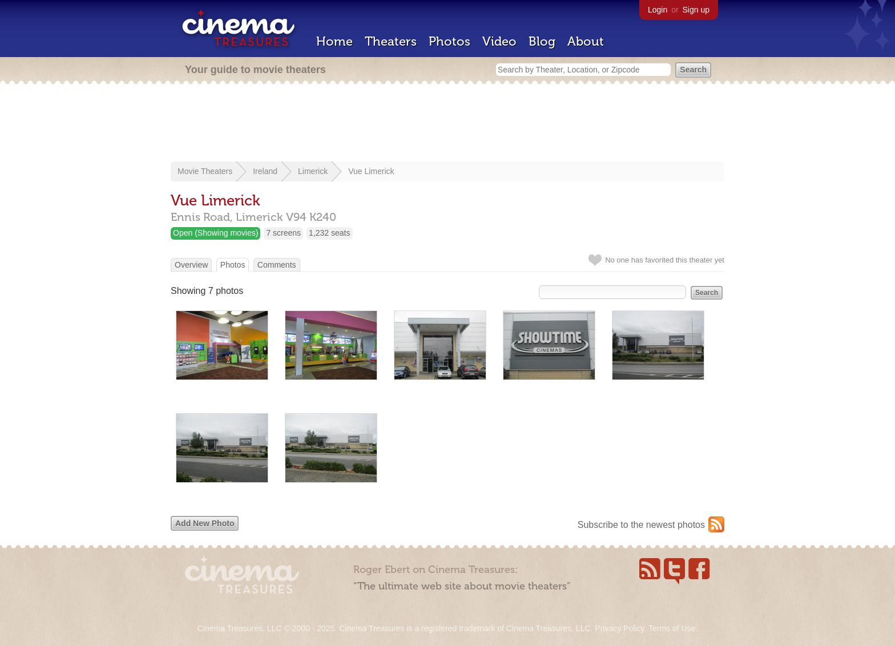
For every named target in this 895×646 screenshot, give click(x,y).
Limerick (313, 171)
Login (657, 9)
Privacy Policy (619, 628)
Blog (542, 41)
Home (334, 41)
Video (499, 41)
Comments (276, 264)
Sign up (696, 9)
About (585, 41)
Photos (449, 41)
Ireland (265, 171)
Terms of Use (671, 628)
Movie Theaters (205, 171)
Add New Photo (204, 523)
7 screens (283, 232)
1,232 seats (329, 232)
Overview (191, 264)
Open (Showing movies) (215, 232)
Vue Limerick (371, 171)
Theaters (391, 41)
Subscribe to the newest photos (641, 525)
